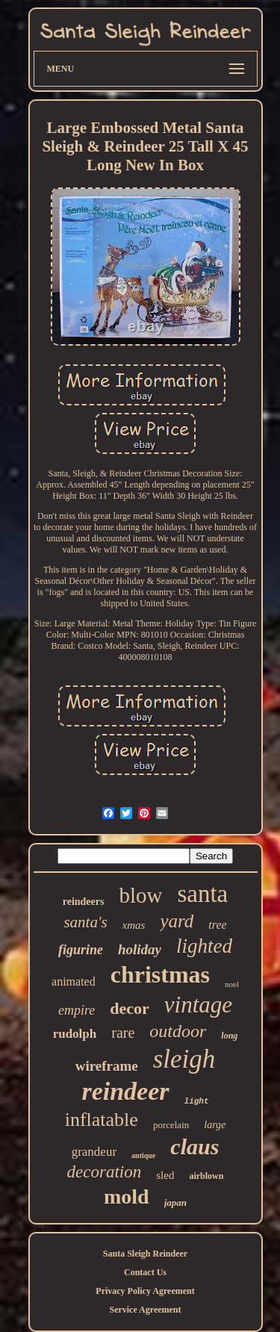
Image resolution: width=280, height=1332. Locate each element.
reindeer (125, 1091)
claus (194, 1146)
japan (175, 1202)
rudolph (75, 1034)
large (214, 1124)
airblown (206, 1176)
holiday (139, 949)
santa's (85, 922)
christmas (160, 974)
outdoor (177, 1031)
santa (202, 893)
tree (217, 924)
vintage (198, 1005)
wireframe (106, 1066)
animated (74, 981)
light (196, 1101)
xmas (134, 925)
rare (122, 1032)
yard (176, 921)
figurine (80, 949)
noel (232, 984)
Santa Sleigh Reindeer (145, 1253)
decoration (104, 1172)
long (229, 1035)
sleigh (184, 1059)
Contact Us (145, 1272)
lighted (204, 946)
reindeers (84, 901)
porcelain (171, 1124)
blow (140, 895)
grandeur (94, 1152)
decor (129, 1008)
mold (126, 1196)
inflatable (101, 1119)
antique (143, 1155)
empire (76, 1010)
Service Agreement (145, 1309)
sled (165, 1175)
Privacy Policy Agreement (145, 1291)
